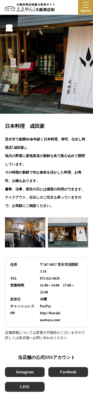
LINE (25, 387)
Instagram (24, 372)
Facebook (68, 372)
